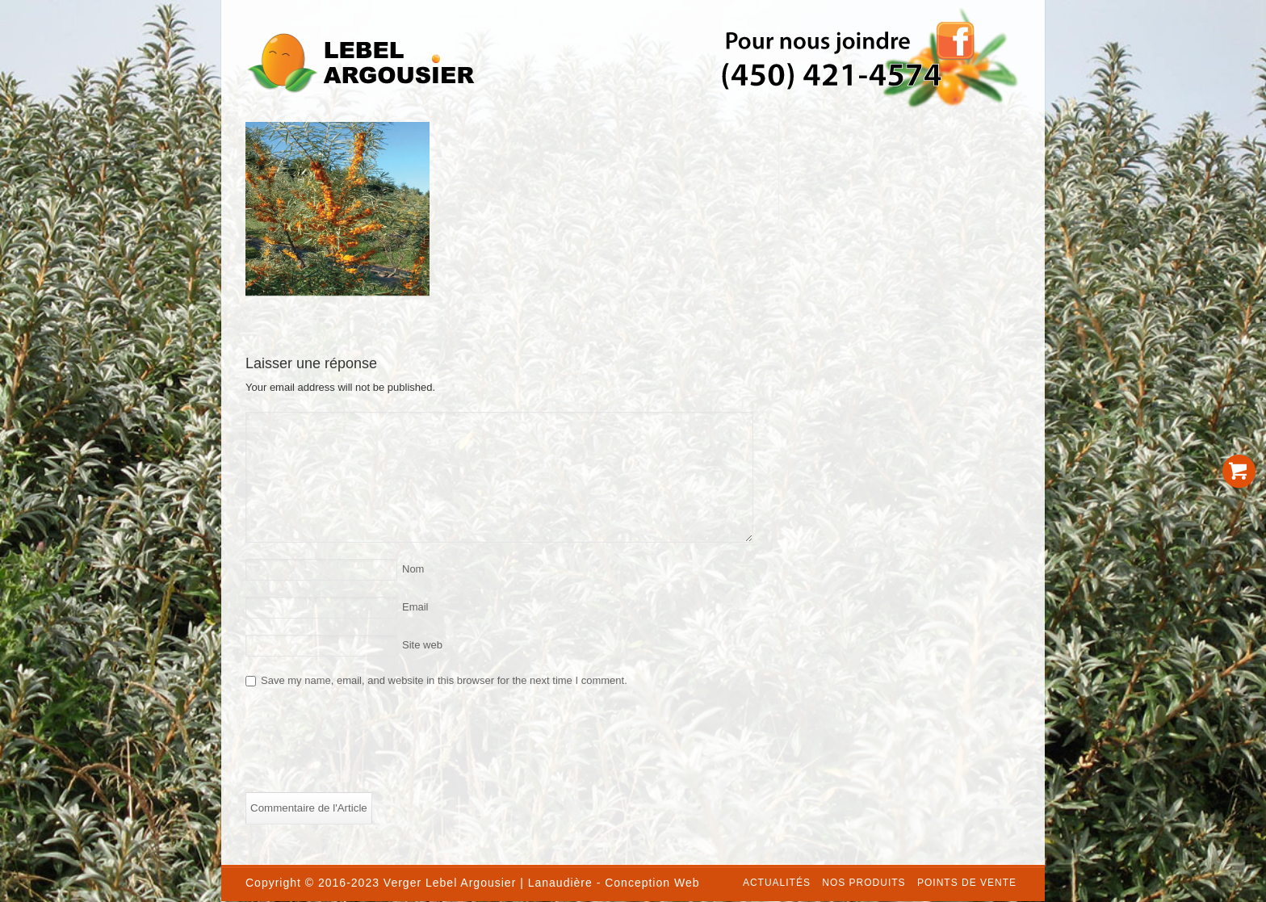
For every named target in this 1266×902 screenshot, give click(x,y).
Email (415, 607)
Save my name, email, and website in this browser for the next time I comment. (444, 680)
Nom (413, 569)
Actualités (777, 882)
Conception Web (652, 882)
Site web (422, 645)
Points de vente (967, 882)
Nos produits (863, 882)
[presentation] (368, 744)
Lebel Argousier (470, 882)
